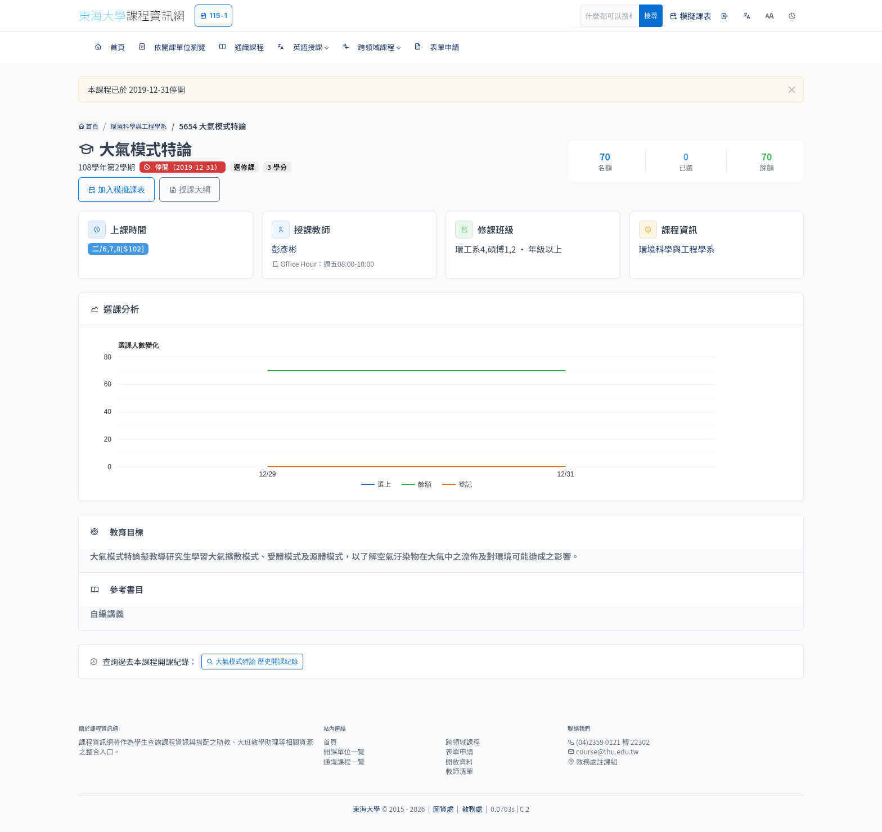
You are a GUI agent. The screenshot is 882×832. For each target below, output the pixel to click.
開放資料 (459, 762)
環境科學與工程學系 (138, 126)
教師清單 (459, 771)
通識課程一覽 (344, 762)
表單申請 (459, 751)
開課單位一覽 (344, 751)
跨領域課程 (463, 742)
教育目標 (116, 532)
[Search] (616, 16)
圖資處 (443, 809)
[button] (303, 47)
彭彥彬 (284, 249)
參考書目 (116, 589)
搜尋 (651, 15)
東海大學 (366, 809)
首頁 (88, 126)
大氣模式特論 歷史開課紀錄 (252, 661)
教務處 (472, 809)
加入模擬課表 (116, 189)
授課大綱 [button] (189, 189)
